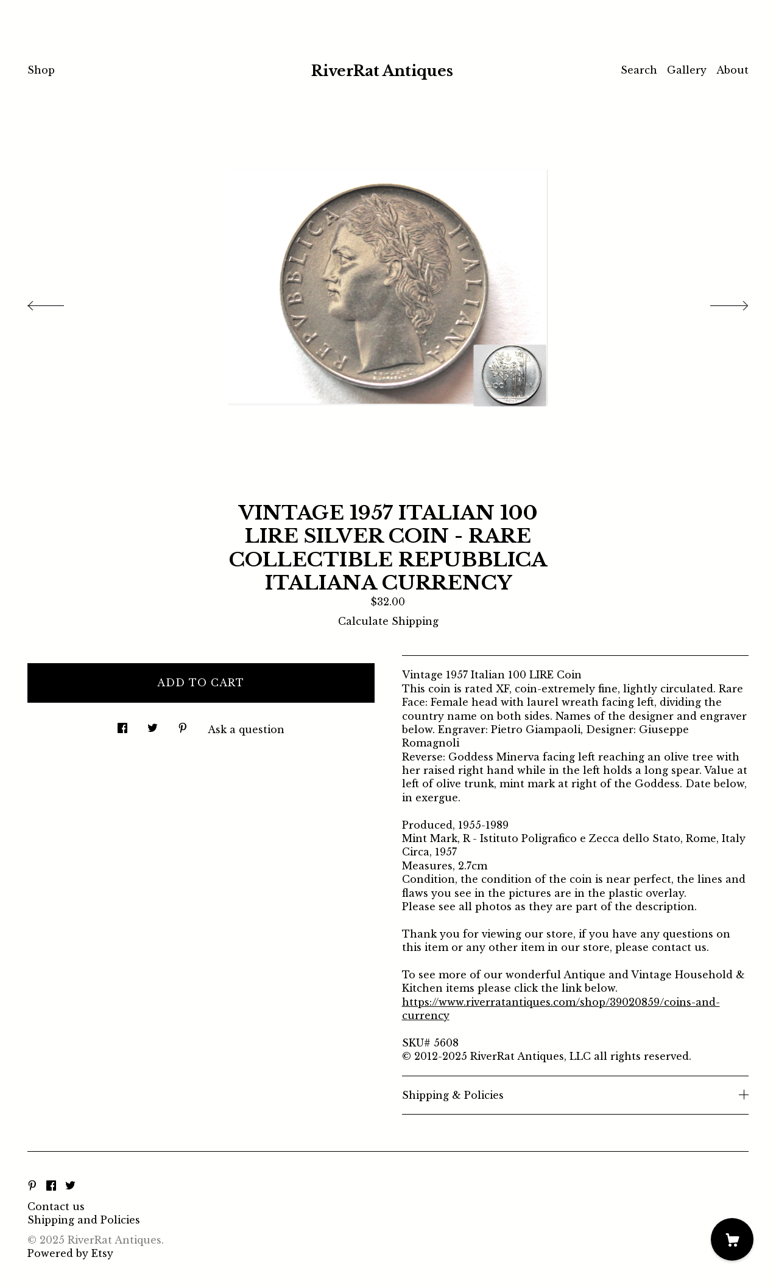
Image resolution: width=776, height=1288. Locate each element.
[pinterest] (32, 1186)
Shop (41, 70)
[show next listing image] (718, 302)
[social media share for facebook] (122, 725)
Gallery (687, 70)
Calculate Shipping (388, 621)
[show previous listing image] (57, 302)
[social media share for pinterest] (183, 725)
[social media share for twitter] (152, 725)
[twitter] (70, 1186)
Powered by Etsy (70, 1253)
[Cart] (732, 1239)
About (732, 70)
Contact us (56, 1206)
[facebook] (51, 1186)
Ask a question (246, 729)
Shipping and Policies (83, 1220)
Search (639, 70)
